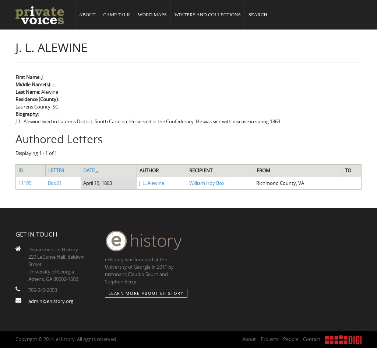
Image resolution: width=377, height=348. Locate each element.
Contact (311, 339)
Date (91, 170)
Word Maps (152, 14)
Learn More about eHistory (146, 293)
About (87, 14)
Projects (269, 339)
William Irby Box (207, 183)
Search (258, 14)
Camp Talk (116, 14)
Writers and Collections (208, 14)
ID (20, 170)
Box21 (54, 183)
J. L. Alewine (151, 183)
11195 (24, 183)
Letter (56, 170)
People (290, 339)
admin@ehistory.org (50, 301)
